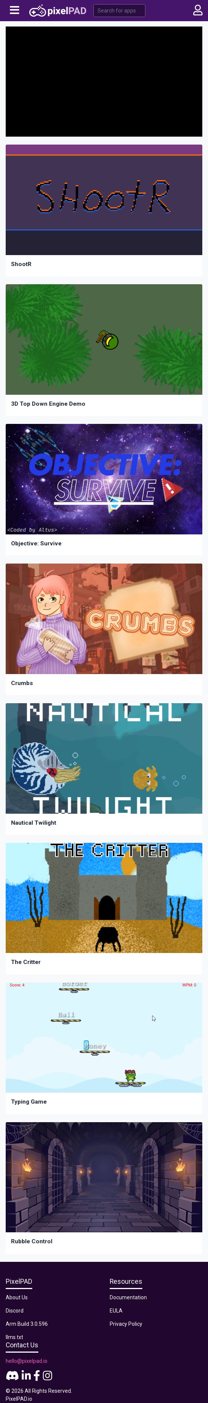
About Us (17, 1297)
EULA (116, 1311)
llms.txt (14, 1337)
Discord (15, 1311)
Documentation (128, 1297)
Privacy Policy (126, 1324)
